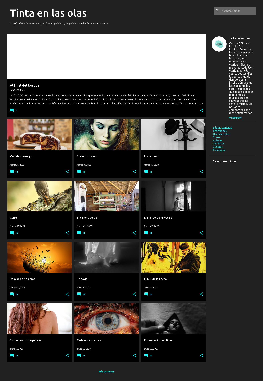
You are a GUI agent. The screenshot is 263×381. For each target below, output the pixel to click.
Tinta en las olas (239, 38)
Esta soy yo (219, 150)
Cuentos (218, 146)
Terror (217, 137)
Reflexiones (220, 130)
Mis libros (218, 143)
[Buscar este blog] (238, 11)
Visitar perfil (235, 117)
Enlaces (217, 140)
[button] (202, 110)
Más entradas (106, 372)
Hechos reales (221, 134)
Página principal (222, 127)
